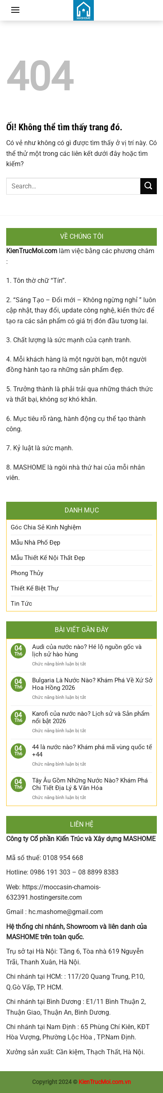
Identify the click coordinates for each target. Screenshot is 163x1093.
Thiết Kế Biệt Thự (34, 588)
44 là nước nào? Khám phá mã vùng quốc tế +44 (92, 750)
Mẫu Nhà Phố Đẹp (35, 542)
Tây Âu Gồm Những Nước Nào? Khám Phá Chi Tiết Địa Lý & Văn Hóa (90, 784)
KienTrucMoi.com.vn (105, 1082)
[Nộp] (148, 186)
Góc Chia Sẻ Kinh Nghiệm (46, 527)
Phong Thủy (27, 573)
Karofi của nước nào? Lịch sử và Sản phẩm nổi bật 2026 (90, 717)
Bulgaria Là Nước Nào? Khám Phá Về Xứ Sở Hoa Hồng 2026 (92, 684)
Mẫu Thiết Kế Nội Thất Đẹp (48, 558)
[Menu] (15, 10)
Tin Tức (21, 603)
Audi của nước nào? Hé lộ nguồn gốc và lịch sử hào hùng (87, 650)
